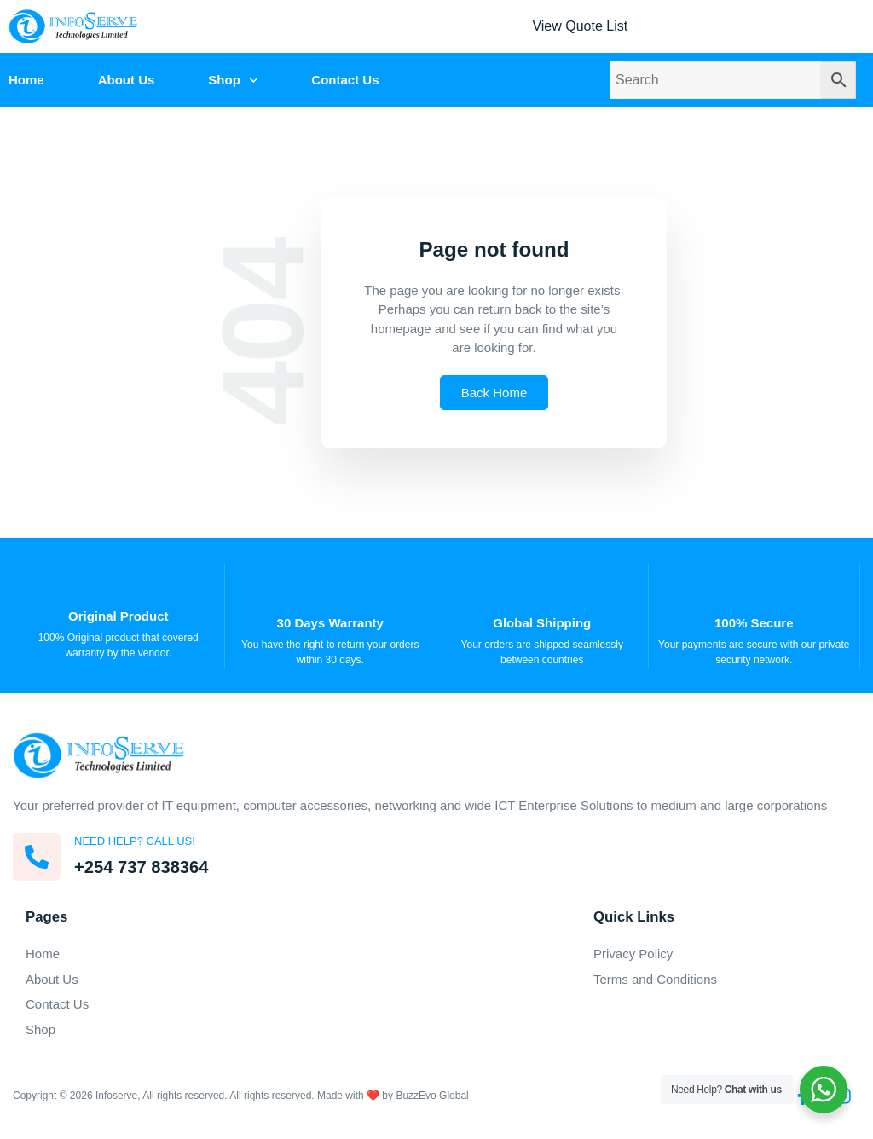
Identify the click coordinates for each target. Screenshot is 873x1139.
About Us (126, 79)
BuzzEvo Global (432, 1095)
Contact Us (345, 79)
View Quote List (579, 26)
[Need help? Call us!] (37, 857)
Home (26, 79)
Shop (232, 80)
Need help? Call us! (134, 841)
